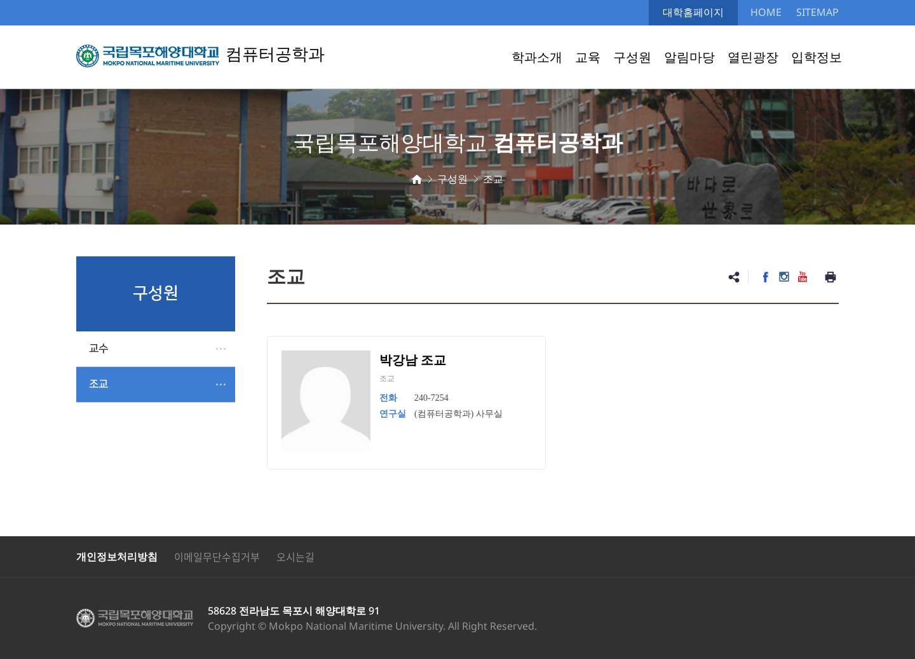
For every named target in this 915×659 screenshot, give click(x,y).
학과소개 (537, 57)
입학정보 (816, 57)
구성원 (632, 57)
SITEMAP (817, 12)
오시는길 (295, 556)
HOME (766, 12)
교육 (587, 57)
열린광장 (753, 57)
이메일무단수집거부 (217, 556)
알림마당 (689, 57)
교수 (98, 348)
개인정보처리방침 (117, 557)
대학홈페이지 (693, 12)
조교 (98, 384)
